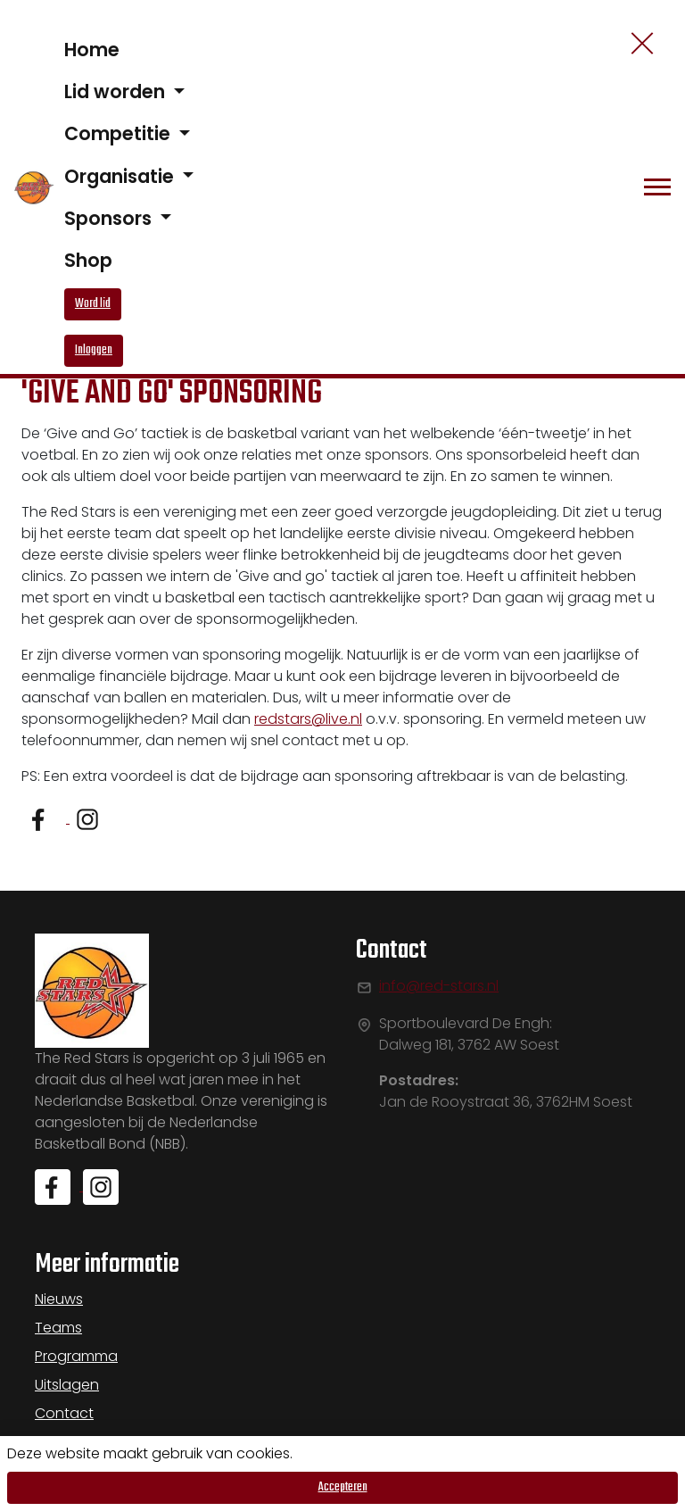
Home (92, 49)
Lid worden (116, 91)
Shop (88, 260)
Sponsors (110, 218)
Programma (76, 1356)
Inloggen (93, 350)
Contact (64, 1413)
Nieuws (59, 1299)
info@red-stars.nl (439, 986)
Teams (58, 1327)
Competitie (119, 133)
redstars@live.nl (308, 719)
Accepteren (342, 1487)
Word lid (93, 304)
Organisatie (121, 176)
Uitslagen (67, 1384)
